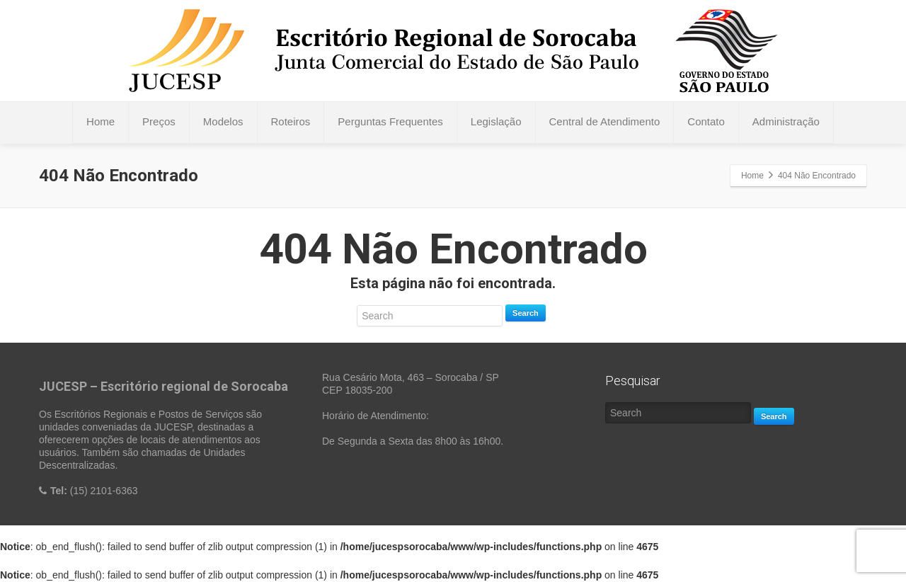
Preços (159, 121)
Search (525, 313)
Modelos (223, 121)
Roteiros (291, 121)
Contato (706, 121)
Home (100, 121)
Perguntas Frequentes (390, 121)
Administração (786, 121)
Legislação (496, 121)
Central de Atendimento (604, 121)
